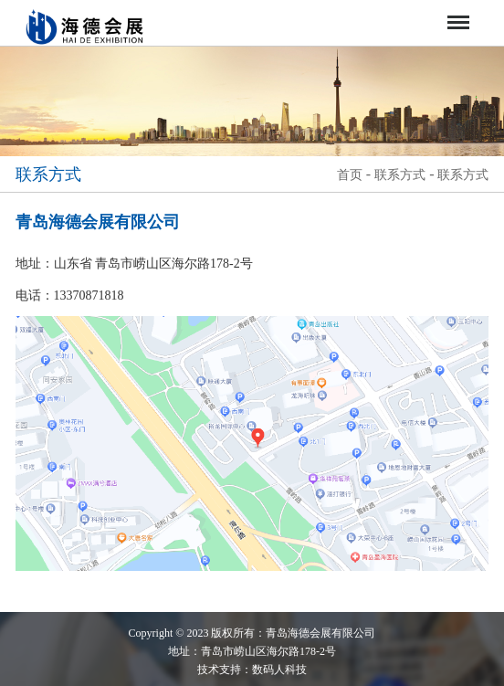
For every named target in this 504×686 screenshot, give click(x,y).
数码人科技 (279, 669)
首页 (349, 175)
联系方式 (399, 175)
